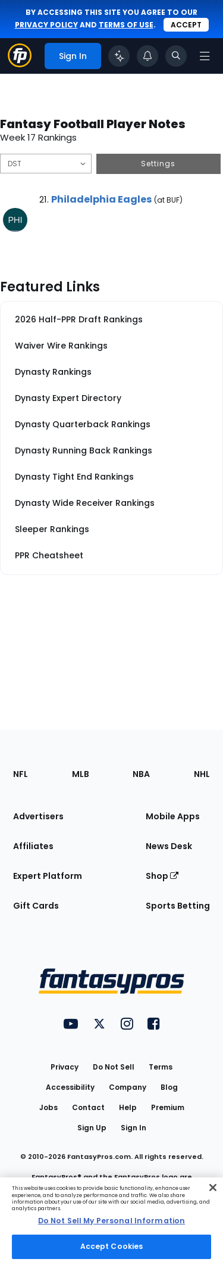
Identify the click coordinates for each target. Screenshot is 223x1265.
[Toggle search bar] (176, 56)
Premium (167, 1107)
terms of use (126, 25)
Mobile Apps (173, 816)
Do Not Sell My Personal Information (111, 1221)
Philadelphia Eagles (101, 199)
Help (128, 1107)
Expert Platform (47, 876)
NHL (202, 774)
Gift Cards (36, 906)
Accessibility (70, 1087)
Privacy (64, 1067)
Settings (158, 163)
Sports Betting (178, 906)
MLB (80, 774)
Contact (88, 1107)
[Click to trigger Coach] (119, 56)
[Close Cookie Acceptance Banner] (213, 1187)
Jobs (48, 1107)
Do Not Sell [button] (113, 1067)
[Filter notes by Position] (46, 163)
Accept (186, 25)
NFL (20, 774)
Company (127, 1087)
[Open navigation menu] (204, 56)
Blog (169, 1087)
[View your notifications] (147, 56)
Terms (160, 1067)
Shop (162, 876)
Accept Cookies (111, 1246)
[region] (111, 1221)
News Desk (169, 846)
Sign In (133, 1128)
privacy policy (46, 25)
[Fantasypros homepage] (20, 64)
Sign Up (91, 1128)
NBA (141, 774)
